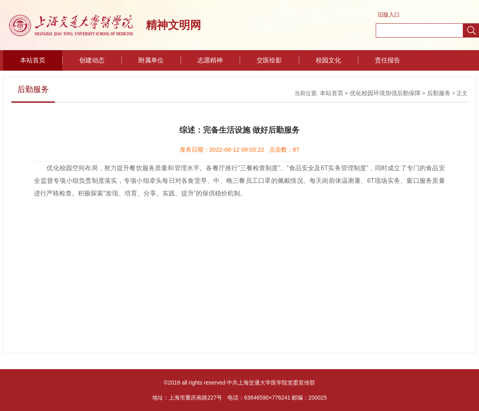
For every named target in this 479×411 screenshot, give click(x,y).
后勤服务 (439, 93)
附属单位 (151, 60)
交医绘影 (269, 60)
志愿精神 (210, 60)
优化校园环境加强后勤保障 (385, 93)
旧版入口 (389, 14)
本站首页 (32, 60)
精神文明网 (173, 25)
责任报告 (387, 60)
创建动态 (91, 60)
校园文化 (328, 60)
